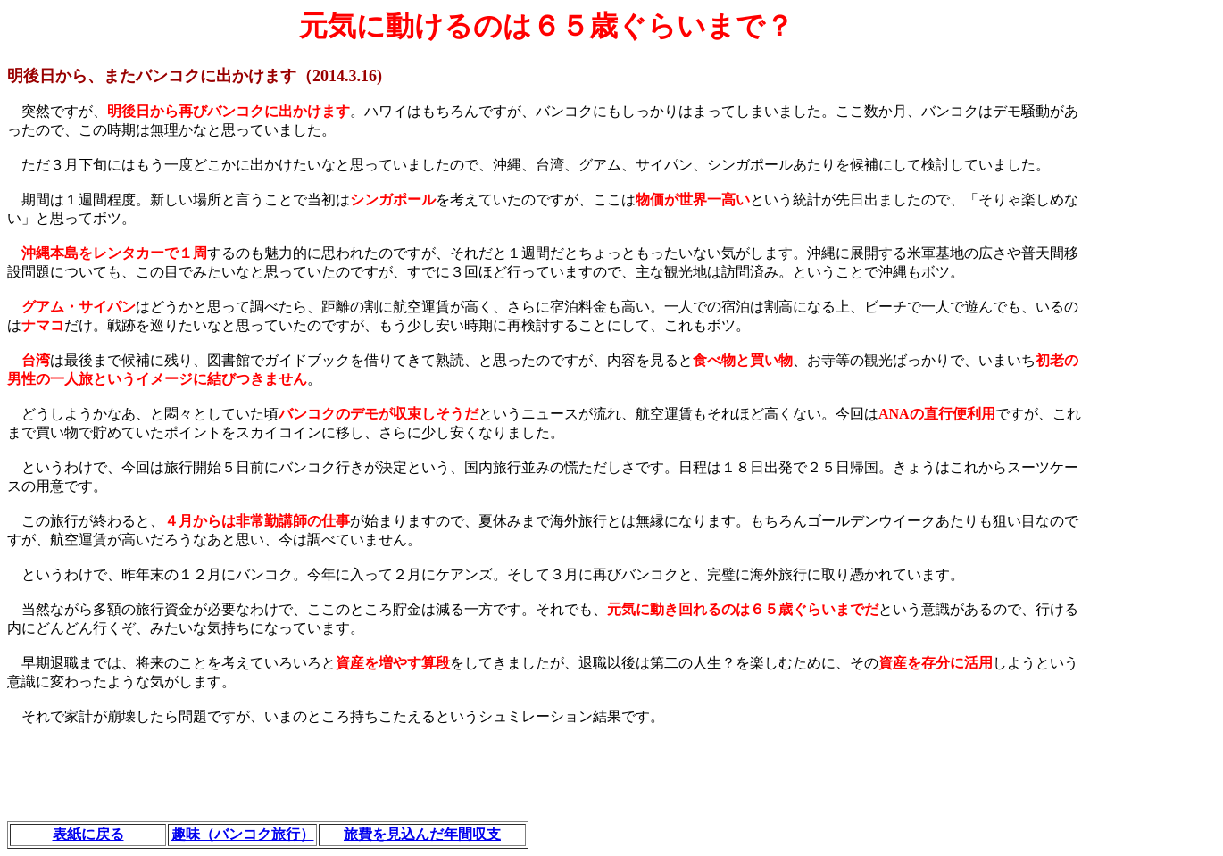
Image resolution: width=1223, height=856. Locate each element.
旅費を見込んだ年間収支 (422, 834)
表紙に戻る (88, 834)
